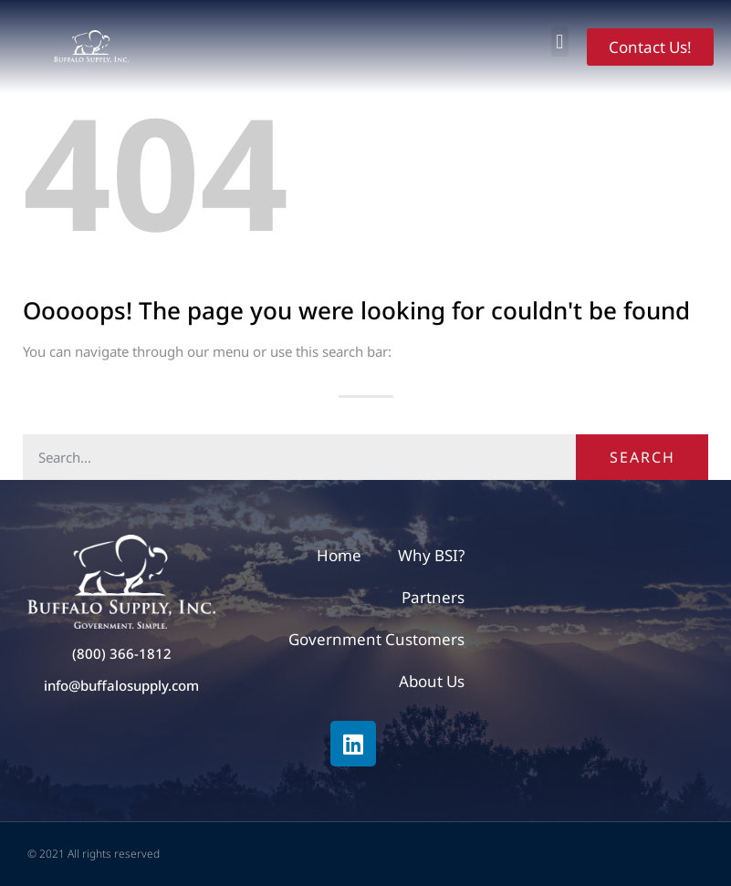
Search (642, 457)
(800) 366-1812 (122, 653)
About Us (432, 681)
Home (339, 555)
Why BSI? (431, 555)
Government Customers (376, 639)
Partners (433, 597)
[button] (560, 41)
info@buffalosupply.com (121, 685)
